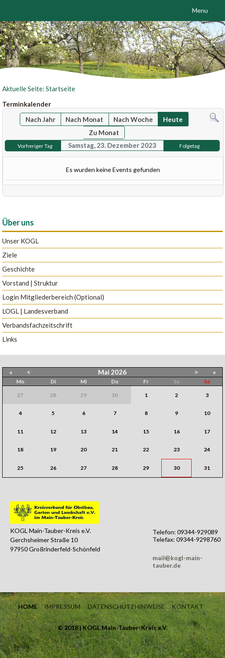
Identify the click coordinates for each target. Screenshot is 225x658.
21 (115, 449)
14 (115, 431)
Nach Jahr (40, 119)
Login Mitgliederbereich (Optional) (53, 297)
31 (207, 468)
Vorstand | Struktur (30, 283)
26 (53, 468)
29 (146, 468)
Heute (173, 119)
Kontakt (187, 607)
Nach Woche (133, 119)
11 (20, 431)
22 (146, 449)
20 (83, 449)
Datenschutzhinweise (126, 607)
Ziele (9, 255)
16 (177, 431)
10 (207, 413)
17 (207, 431)
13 (83, 431)
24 (207, 449)
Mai (103, 372)
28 (115, 468)
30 (177, 468)
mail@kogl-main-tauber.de (177, 561)
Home (27, 607)
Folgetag (189, 146)
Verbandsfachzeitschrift (37, 325)
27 (83, 468)
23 (177, 449)
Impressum (62, 607)
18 (20, 449)
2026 (119, 372)
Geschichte (18, 269)
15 (146, 431)
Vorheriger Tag (35, 146)
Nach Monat (84, 119)
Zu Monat (104, 132)
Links (9, 339)
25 (20, 468)
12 (53, 431)
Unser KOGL (20, 241)
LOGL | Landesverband (35, 311)
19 (53, 449)
